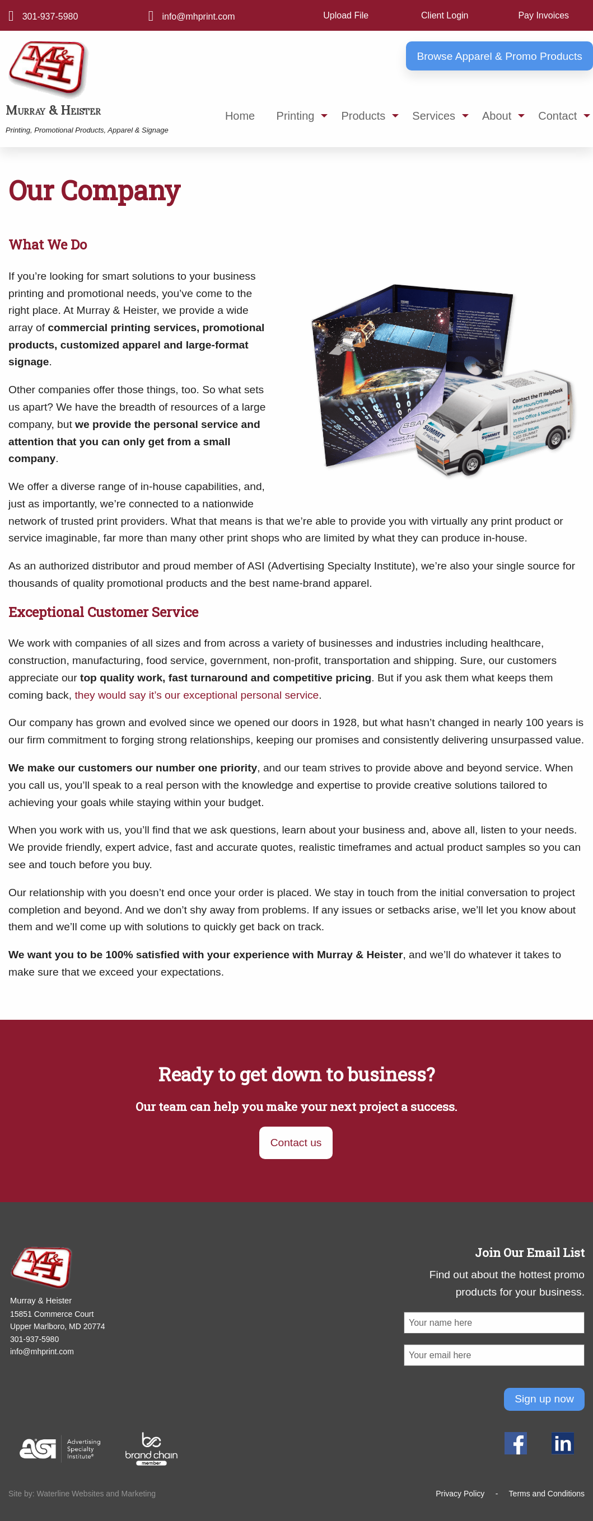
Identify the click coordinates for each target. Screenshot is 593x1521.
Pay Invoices (543, 15)
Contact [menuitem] (557, 116)
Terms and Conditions (547, 1493)
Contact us (296, 1142)
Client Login (445, 15)
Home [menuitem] (240, 116)
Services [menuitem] (433, 116)
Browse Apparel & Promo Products (499, 56)
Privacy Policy (460, 1493)
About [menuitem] (496, 116)
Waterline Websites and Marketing (96, 1493)
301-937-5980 (50, 16)
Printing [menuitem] (296, 116)
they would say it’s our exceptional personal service (196, 695)
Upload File (345, 15)
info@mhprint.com (198, 16)
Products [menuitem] (363, 116)
